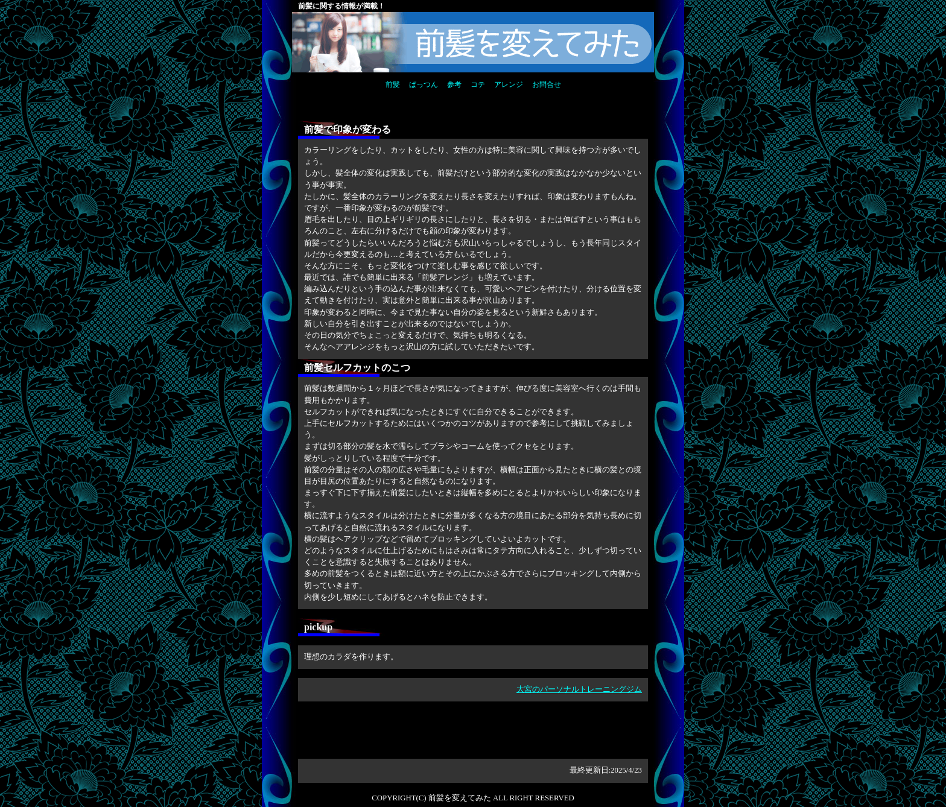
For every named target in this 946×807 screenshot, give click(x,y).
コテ (478, 84)
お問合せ (546, 84)
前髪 (393, 84)
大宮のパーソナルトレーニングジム (579, 689)
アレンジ (508, 84)
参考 (454, 84)
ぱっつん (423, 84)
